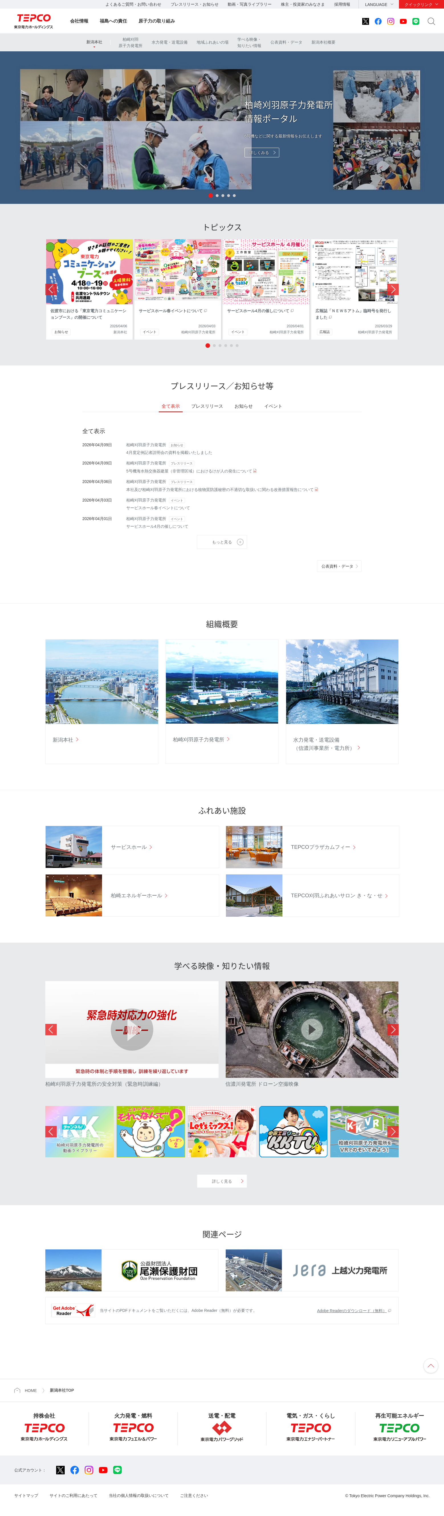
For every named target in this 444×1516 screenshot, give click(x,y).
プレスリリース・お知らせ (195, 4)
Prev (51, 289)
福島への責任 (113, 21)
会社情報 (79, 21)
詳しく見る (222, 1181)
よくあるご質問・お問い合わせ (133, 4)
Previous (51, 1029)
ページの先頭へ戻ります (430, 1365)
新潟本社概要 (323, 42)
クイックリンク (419, 4)
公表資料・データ (286, 42)
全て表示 (171, 406)
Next (393, 289)
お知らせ (244, 406)
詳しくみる (259, 152)
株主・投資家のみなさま (303, 4)
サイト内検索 (431, 21)
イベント (273, 406)
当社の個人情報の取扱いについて (139, 1495)
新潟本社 (94, 42)
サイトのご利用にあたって (73, 1495)
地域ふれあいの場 (213, 42)
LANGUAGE (376, 4)
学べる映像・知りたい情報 (249, 42)
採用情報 (342, 4)
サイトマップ (26, 1495)
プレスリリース (207, 406)
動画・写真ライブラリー (250, 4)
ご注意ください (194, 1495)
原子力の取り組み (157, 21)
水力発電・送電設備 (170, 42)
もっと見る (222, 542)
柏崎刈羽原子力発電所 (130, 42)
